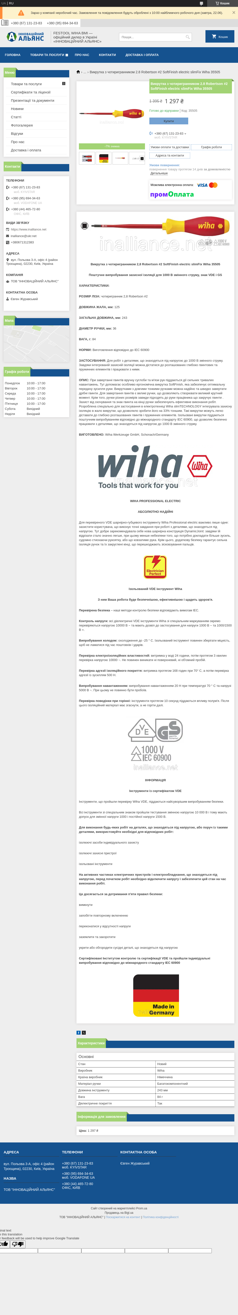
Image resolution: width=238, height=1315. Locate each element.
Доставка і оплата (142, 55)
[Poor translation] (18, 1244)
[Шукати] (187, 37)
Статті (16, 117)
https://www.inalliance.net (28, 229)
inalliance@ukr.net (23, 236)
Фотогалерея (22, 125)
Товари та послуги (47, 55)
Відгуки (17, 133)
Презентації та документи (32, 100)
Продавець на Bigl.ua (119, 1212)
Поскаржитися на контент (123, 1217)
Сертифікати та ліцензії (31, 92)
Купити (169, 121)
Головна (12, 55)
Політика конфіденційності (161, 1217)
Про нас (82, 55)
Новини (17, 109)
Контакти (107, 55)
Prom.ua (141, 1208)
